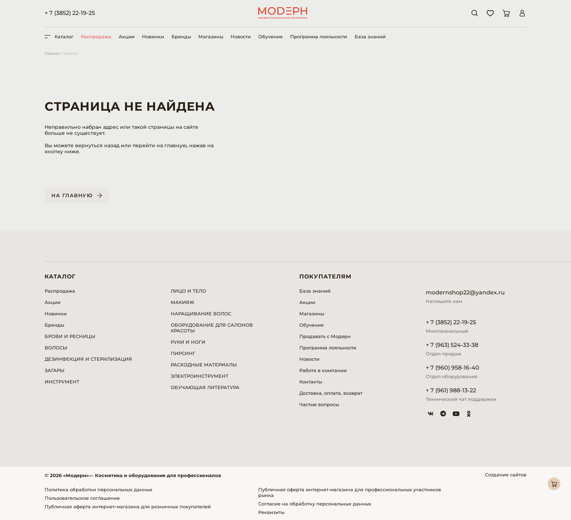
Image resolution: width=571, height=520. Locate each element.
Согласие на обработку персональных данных (314, 504)
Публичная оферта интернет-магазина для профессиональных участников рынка (349, 492)
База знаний (370, 36)
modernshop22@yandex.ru (465, 292)
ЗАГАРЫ (54, 370)
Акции (127, 36)
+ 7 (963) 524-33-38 (452, 345)
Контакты (310, 382)
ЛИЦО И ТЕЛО (188, 291)
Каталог (70, 53)
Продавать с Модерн (325, 336)
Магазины (210, 36)
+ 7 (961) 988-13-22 (451, 390)
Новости (241, 36)
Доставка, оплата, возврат (330, 393)
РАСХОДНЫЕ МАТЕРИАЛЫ (204, 364)
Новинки (153, 36)
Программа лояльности (318, 36)
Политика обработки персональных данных (98, 489)
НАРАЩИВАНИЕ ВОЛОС (201, 313)
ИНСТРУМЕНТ (62, 382)
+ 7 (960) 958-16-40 (452, 367)
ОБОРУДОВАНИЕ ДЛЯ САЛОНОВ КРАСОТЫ (212, 327)
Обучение (270, 36)
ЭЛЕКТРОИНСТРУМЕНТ (199, 376)
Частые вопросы (319, 404)
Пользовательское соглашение (82, 498)
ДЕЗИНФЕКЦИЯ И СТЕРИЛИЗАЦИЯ (88, 359)
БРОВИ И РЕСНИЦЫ (70, 336)
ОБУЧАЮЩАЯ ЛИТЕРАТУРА (205, 387)
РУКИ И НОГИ (188, 342)
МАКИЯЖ (182, 302)
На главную (71, 195)
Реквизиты (271, 512)
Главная (52, 53)
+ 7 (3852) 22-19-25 (70, 13)
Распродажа (96, 36)
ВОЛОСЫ (56, 347)
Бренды (181, 36)
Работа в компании (323, 370)
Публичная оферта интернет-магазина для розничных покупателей (128, 506)
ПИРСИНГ (183, 353)
